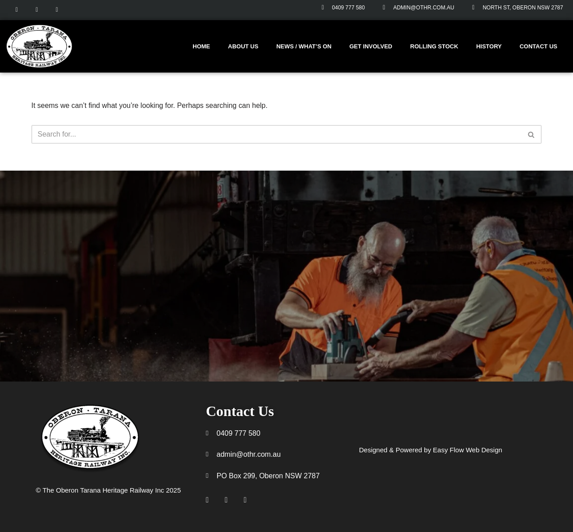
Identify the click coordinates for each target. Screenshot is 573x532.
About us (243, 46)
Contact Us (538, 46)
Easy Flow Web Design (468, 450)
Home (201, 46)
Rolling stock (434, 46)
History (489, 46)
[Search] (276, 134)
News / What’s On (303, 46)
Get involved (370, 46)
